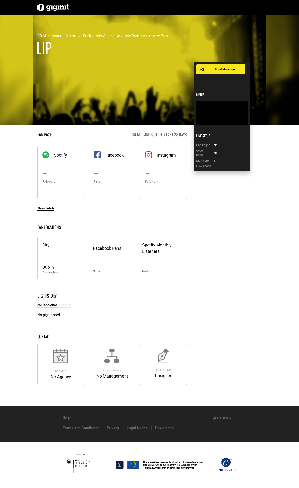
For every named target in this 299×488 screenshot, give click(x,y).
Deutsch (224, 418)
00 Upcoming (47, 305)
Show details (45, 208)
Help (66, 418)
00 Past (65, 305)
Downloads (164, 428)
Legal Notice (137, 428)
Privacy (113, 428)
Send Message (225, 69)
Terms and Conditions (81, 428)
